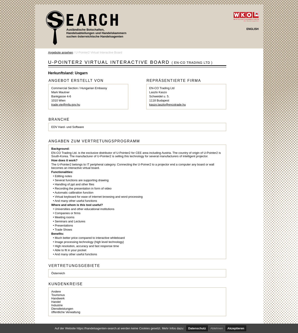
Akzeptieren (235, 328)
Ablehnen (216, 328)
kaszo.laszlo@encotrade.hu (167, 104)
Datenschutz (197, 328)
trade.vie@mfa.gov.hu (65, 104)
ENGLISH (252, 29)
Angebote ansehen (60, 52)
